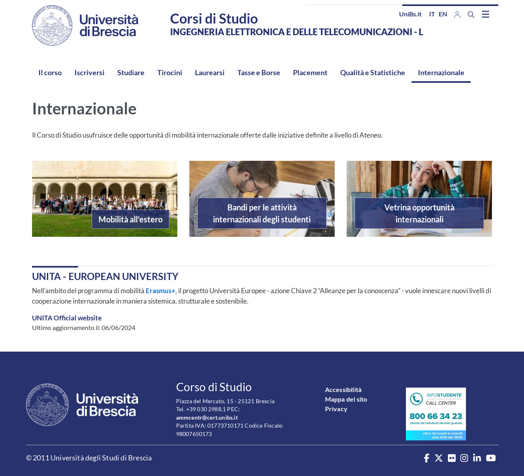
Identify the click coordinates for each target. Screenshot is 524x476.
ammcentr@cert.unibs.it (207, 417)
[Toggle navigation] (485, 14)
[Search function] (471, 14)
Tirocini (169, 72)
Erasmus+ (160, 290)
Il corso (50, 72)
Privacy (336, 408)
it (432, 14)
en (443, 14)
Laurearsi (210, 72)
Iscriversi (89, 72)
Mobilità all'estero (130, 219)
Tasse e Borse (258, 72)
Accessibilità (343, 389)
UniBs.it (410, 14)
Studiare (131, 72)
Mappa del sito (346, 399)
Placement (310, 72)
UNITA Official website (67, 318)
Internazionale (441, 72)
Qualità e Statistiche (372, 72)
